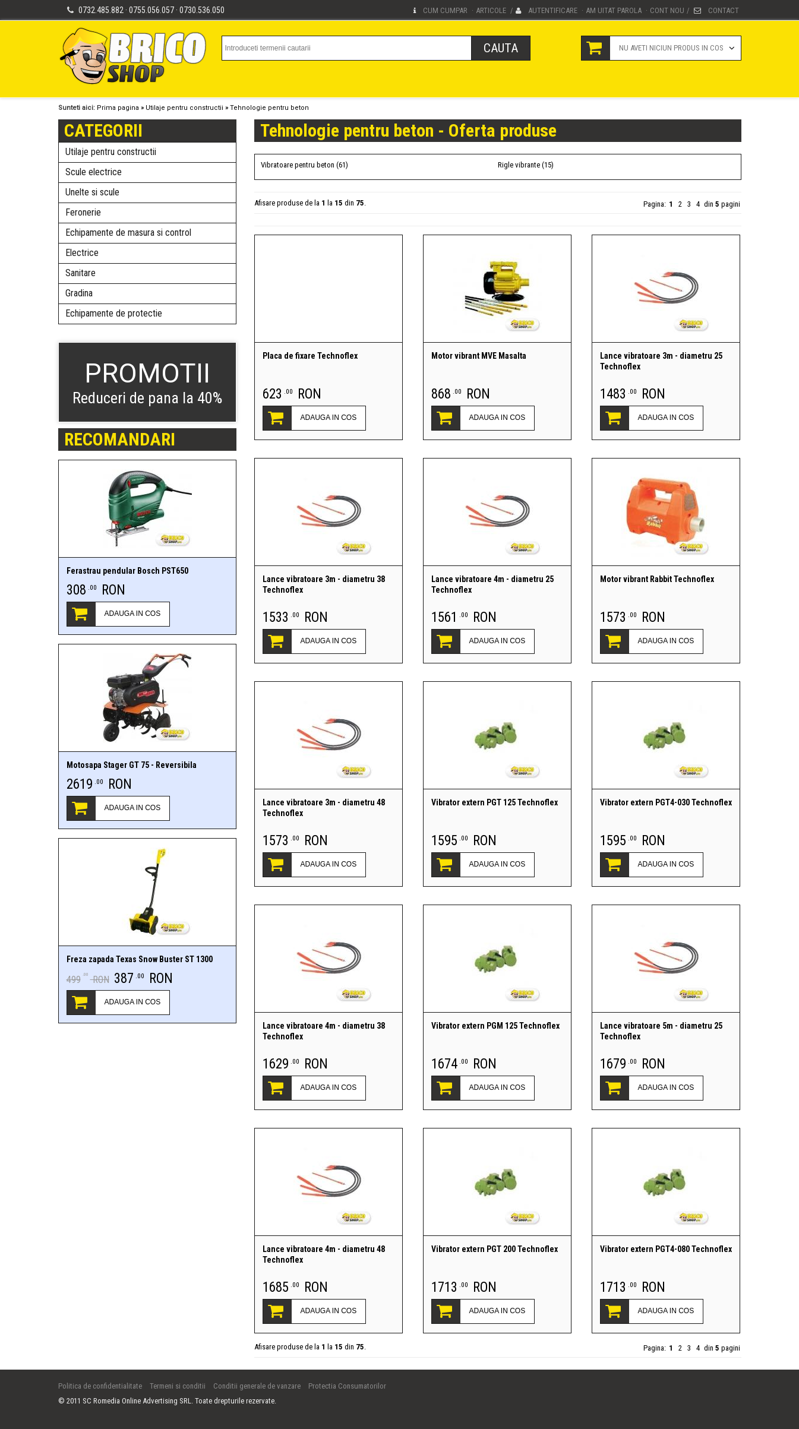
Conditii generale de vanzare (257, 1385)
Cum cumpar (445, 10)
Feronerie (83, 212)
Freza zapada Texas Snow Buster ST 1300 (140, 959)
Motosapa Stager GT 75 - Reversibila (132, 765)
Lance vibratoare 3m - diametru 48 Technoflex (324, 808)
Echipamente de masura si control (128, 232)
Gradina (79, 293)
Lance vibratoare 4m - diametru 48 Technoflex (324, 1254)
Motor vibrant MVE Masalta (478, 356)
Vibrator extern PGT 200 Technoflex (494, 1249)
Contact (723, 10)
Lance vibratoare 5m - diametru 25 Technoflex (661, 1031)
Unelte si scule (92, 192)
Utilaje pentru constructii (184, 108)
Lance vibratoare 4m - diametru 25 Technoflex (492, 584)
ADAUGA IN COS (133, 613)
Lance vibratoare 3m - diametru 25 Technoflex (661, 361)
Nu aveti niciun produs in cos (671, 47)
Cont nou (667, 10)
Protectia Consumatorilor (347, 1385)
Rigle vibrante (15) (526, 164)
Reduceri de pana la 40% (147, 382)
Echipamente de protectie (113, 313)
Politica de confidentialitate (100, 1385)
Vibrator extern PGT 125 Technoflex (494, 802)
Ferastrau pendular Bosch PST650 (127, 571)
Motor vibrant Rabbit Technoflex (657, 579)
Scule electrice (93, 172)
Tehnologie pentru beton (269, 108)
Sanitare (80, 273)
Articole (491, 10)
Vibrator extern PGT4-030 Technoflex (666, 802)
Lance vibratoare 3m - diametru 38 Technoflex (324, 584)
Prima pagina (118, 108)
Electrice (82, 252)
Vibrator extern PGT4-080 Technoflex (666, 1249)
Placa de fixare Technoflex (310, 356)
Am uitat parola (614, 10)
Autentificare (552, 10)
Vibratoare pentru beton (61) (304, 164)
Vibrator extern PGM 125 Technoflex (495, 1025)
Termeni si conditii (178, 1385)
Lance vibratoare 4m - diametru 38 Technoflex (324, 1031)
